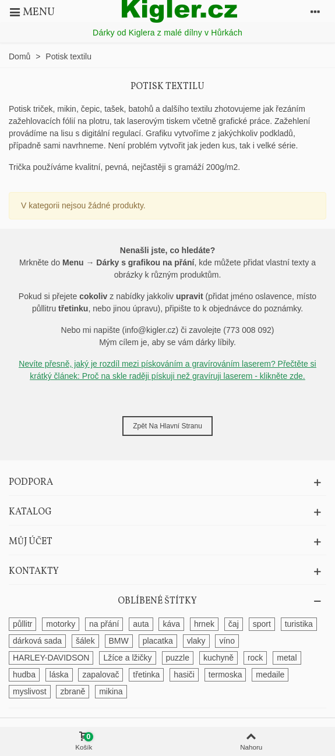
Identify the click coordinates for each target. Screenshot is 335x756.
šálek (85, 640)
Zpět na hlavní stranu (167, 426)
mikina (110, 691)
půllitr (22, 624)
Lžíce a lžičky (127, 657)
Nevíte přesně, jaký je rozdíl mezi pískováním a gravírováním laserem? (148, 363)
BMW (119, 640)
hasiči (184, 674)
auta (141, 624)
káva (171, 624)
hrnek (204, 624)
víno (226, 640)
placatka (158, 640)
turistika (299, 624)
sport (262, 624)
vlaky (196, 640)
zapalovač (100, 674)
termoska (225, 674)
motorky (60, 624)
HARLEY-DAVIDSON (51, 657)
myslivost (30, 691)
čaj (233, 624)
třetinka (146, 674)
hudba (24, 674)
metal (287, 657)
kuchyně (218, 657)
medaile (270, 674)
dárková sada (37, 640)
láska (59, 674)
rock (255, 657)
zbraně (72, 691)
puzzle (177, 657)
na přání (104, 624)
